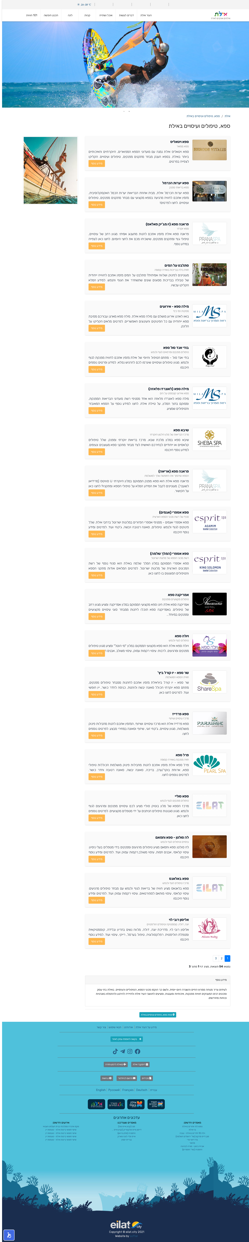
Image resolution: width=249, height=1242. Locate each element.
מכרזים (144, 1078)
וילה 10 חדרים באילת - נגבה (190, 1133)
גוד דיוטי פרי (190, 1139)
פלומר (190, 1143)
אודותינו (126, 1027)
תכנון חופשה (49, 15)
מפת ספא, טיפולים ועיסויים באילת (156, 1014)
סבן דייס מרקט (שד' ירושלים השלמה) (190, 1136)
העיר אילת (144, 15)
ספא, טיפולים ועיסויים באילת (201, 116)
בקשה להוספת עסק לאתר (124, 1039)
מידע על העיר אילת (144, 1027)
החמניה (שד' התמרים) (190, 1149)
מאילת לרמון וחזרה (113, 1064)
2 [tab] (122, 111)
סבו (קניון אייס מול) (124, 1126)
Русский (112, 1090)
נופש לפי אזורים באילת (190, 1126)
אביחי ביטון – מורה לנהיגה (190, 1146)
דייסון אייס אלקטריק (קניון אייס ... (124, 1129)
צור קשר (99, 1027)
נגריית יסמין (124, 1139)
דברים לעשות (124, 15)
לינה (68, 15)
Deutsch (139, 1090)
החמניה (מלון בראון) (124, 1133)
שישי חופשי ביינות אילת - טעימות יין (58, 1129)
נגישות (104, 1078)
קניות (85, 15)
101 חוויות (29, 15)
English (99, 1090)
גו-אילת (190, 1129)
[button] (7, 1235)
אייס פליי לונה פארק (124, 1136)
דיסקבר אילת (138, 1064)
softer (132, 1236)
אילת (225, 116)
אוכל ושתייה (103, 15)
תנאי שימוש (113, 1027)
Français (125, 1090)
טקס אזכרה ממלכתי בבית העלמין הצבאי (59, 1126)
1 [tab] (127, 111)
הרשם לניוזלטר (124, 1078)
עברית (151, 1090)
